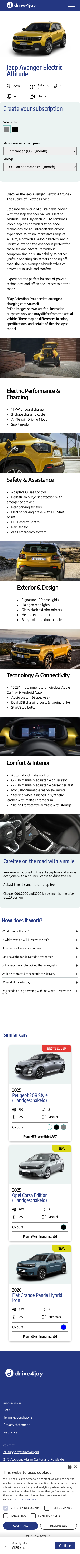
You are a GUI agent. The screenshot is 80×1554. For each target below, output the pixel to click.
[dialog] (40, 1508)
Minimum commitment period (22, 143)
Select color (10, 122)
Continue (65, 1546)
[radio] (6, 129)
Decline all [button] (58, 1525)
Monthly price (19, 1543)
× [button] (75, 1466)
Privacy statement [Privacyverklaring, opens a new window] (25, 1499)
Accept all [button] (20, 1525)
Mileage (8, 159)
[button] (40, 932)
